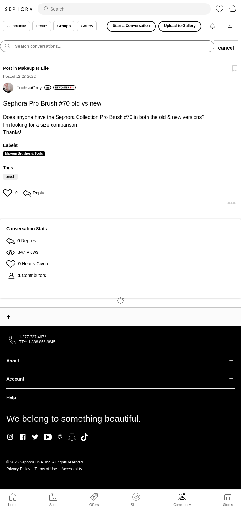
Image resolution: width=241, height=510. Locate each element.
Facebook (23, 437)
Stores (228, 504)
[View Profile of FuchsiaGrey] (34, 88)
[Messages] (230, 26)
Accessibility (71, 469)
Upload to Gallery (180, 26)
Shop (53, 504)
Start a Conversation (131, 26)
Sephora (19, 9)
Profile (41, 26)
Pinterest (60, 437)
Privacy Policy (18, 469)
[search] (124, 9)
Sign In (136, 499)
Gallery (87, 26)
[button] (8, 193)
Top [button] (8, 317)
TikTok (84, 437)
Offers (94, 504)
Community (182, 504)
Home (12, 504)
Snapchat (72, 437)
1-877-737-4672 (32, 337)
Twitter (35, 437)
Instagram (10, 437)
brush (10, 176)
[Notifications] (213, 26)
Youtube (48, 437)
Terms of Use (46, 469)
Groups (64, 26)
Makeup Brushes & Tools (24, 153)
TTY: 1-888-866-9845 (37, 342)
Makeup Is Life (33, 68)
